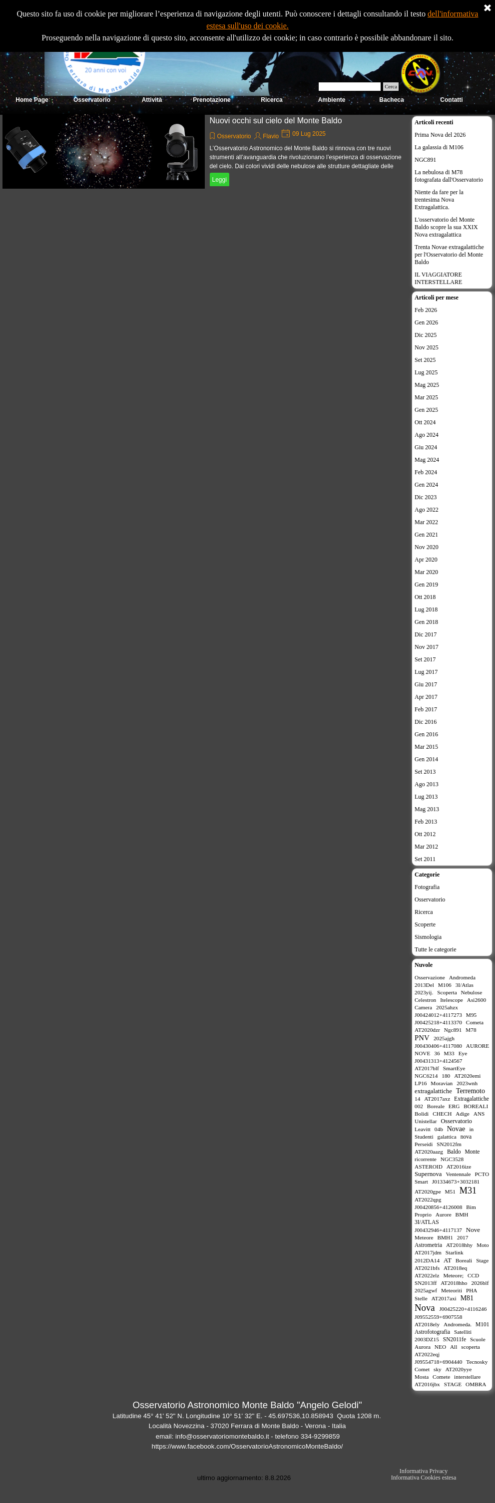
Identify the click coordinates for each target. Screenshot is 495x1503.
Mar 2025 (426, 397)
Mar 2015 (426, 746)
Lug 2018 (426, 609)
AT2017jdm (428, 1252)
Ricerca (424, 911)
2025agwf (426, 1290)
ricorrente (426, 1159)
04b (439, 1129)
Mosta (422, 1377)
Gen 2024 (426, 484)
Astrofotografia (432, 1332)
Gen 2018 (426, 621)
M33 (449, 1053)
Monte (472, 1152)
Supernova (428, 1174)
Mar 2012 (426, 846)
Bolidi (422, 1114)
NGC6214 (426, 1076)
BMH (462, 1214)
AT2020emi (467, 1076)
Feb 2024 (426, 472)
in (471, 1129)
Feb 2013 (426, 821)
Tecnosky (477, 1362)
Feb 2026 (426, 309)
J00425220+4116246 (463, 1309)
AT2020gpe (428, 1192)
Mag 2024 (427, 459)
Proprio (423, 1214)
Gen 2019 (426, 584)
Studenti (424, 1137)
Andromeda (462, 977)
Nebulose (472, 992)
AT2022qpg (428, 1199)
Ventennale (458, 1174)
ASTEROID (429, 1167)
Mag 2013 (427, 809)
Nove (473, 1229)
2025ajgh (444, 1038)
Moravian (442, 1083)
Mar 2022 (426, 522)
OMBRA (476, 1384)
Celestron (425, 1000)
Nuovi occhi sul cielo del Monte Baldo (276, 120)
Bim (471, 1207)
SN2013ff (426, 1283)
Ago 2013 (427, 784)
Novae (456, 1129)
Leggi (219, 179)
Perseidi (424, 1144)
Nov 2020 (427, 547)
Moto (483, 1245)
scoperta (470, 1347)
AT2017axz (437, 1099)
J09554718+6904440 (438, 1362)
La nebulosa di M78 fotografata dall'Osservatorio (449, 176)
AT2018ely (427, 1324)
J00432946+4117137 (438, 1230)
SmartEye (454, 1068)
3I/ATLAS (427, 1222)
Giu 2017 (426, 684)
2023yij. (424, 992)
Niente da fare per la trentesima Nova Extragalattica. (439, 200)
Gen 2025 (426, 409)
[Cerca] (349, 86)
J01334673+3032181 (456, 1182)
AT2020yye (459, 1369)
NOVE (422, 1053)
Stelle (421, 1298)
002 (419, 1106)
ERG (454, 1106)
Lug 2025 (426, 372)
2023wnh (467, 1083)
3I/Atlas (465, 985)
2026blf (480, 1283)
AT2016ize (459, 1167)
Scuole (478, 1339)
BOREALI (476, 1106)
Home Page (31, 99)
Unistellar (426, 1121)
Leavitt (423, 1129)
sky (438, 1369)
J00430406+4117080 (438, 1046)
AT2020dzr (427, 1030)
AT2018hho (454, 1283)
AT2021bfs (427, 1268)
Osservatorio (234, 136)
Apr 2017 (426, 696)
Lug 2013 (426, 796)
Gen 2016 (426, 734)
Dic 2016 (426, 721)
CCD (473, 1275)
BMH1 (445, 1237)
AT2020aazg (429, 1152)
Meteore (424, 1237)
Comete (441, 1377)
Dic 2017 (426, 634)
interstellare (467, 1377)
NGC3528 (452, 1159)
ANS (479, 1114)
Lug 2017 (426, 671)
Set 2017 (425, 659)
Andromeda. (458, 1324)
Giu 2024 (426, 447)
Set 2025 (425, 359)
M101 (483, 1324)
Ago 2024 (427, 434)
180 (446, 1076)
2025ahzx (447, 1007)
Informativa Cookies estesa (424, 1477)
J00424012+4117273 (438, 1015)
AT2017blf (427, 1068)
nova (466, 1137)
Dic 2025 (426, 334)
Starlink (455, 1252)
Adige (463, 1114)
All (453, 1347)
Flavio (271, 136)
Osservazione (430, 977)
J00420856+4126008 (438, 1207)
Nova (425, 1307)
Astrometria (428, 1245)
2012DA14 (427, 1260)
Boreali (464, 1260)
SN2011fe (454, 1339)
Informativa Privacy (424, 1471)
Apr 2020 (426, 559)
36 (437, 1053)
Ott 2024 (425, 422)
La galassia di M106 (439, 147)
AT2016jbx (427, 1384)
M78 (471, 1030)
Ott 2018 (425, 597)
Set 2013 (425, 771)
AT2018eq (455, 1268)
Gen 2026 (426, 322)
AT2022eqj (427, 1354)
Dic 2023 (426, 497)
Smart (421, 1182)
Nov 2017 (427, 646)
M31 (468, 1191)
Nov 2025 (427, 347)
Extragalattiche (471, 1099)
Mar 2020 (426, 572)
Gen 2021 (426, 534)
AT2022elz (427, 1275)
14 (417, 1099)
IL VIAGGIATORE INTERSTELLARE (438, 278)
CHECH (442, 1114)
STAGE (453, 1384)
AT (448, 1260)
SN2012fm (449, 1144)
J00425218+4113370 (438, 1022)
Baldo (454, 1152)
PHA (472, 1290)
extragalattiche (433, 1091)
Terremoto (470, 1091)
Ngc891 (453, 1030)
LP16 (421, 1083)
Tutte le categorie (436, 949)
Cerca (391, 86)
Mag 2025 (427, 384)
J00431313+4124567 (438, 1061)
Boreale (436, 1106)
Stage (482, 1260)
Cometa (475, 1022)
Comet (422, 1369)
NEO (440, 1347)
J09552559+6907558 (438, 1317)
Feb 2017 (426, 709)
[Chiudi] (488, 8)
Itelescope (451, 1000)
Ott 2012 (425, 834)
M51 (450, 1192)
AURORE (477, 1046)
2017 (463, 1237)
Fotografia (427, 887)
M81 (467, 1298)
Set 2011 (425, 859)
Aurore (444, 1214)
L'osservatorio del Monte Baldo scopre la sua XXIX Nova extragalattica (446, 227)
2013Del (424, 985)
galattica (447, 1137)
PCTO (482, 1174)
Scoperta (447, 992)
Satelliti (463, 1332)
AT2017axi (444, 1298)
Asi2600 (476, 1000)
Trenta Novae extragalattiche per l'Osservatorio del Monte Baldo (449, 255)
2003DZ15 (427, 1339)
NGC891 (425, 159)
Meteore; (453, 1275)
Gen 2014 (426, 759)
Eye (463, 1053)
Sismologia (428, 936)
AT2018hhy (459, 1245)
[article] (204, 151)
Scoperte (425, 924)
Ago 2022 (427, 509)
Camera (423, 1007)
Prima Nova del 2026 (440, 134)
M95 (471, 1015)
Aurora (423, 1347)
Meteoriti (451, 1290)
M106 (445, 985)
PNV (422, 1038)
